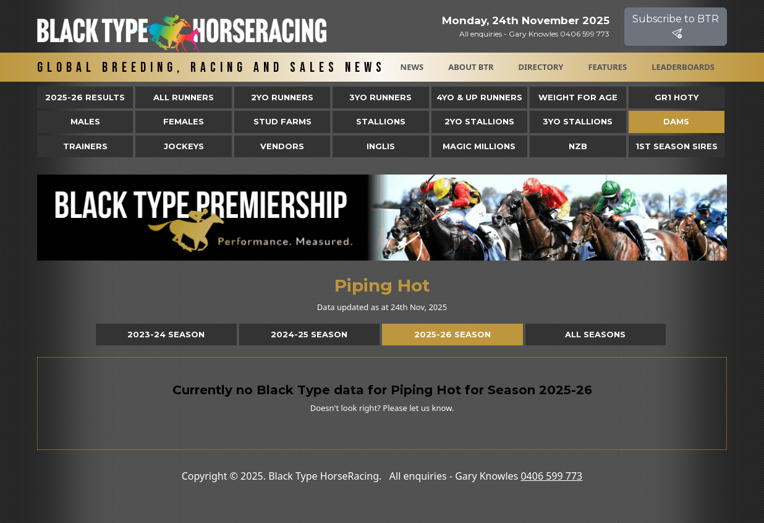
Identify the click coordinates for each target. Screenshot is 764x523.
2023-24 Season (166, 334)
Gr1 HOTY (676, 97)
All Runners (183, 97)
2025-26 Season (452, 334)
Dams (676, 121)
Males (85, 121)
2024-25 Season (309, 334)
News (412, 66)
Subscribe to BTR (675, 26)
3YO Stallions (578, 121)
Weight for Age (578, 97)
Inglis (381, 146)
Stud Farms (282, 121)
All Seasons (595, 334)
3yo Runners (380, 97)
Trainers (85, 146)
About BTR (470, 66)
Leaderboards (683, 66)
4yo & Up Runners (479, 97)
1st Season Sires (676, 146)
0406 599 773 (551, 476)
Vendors (282, 146)
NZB (578, 146)
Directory (541, 66)
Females (183, 121)
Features (607, 66)
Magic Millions (479, 146)
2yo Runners (282, 97)
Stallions (380, 121)
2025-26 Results (85, 97)
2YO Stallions (479, 121)
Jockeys (184, 146)
